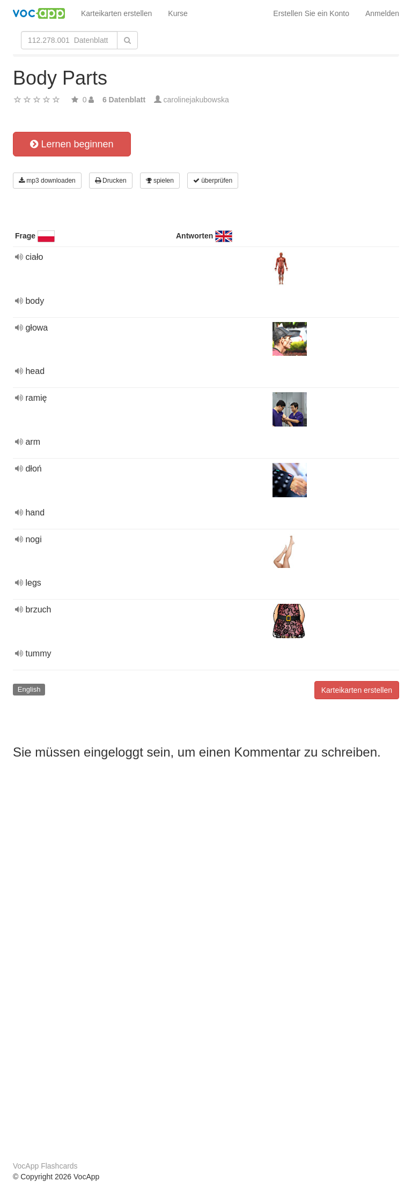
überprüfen (212, 180)
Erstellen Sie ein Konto (311, 13)
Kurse (178, 13)
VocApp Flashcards (45, 1166)
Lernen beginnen (71, 144)
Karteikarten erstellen (116, 13)
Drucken (111, 180)
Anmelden (382, 13)
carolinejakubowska (196, 99)
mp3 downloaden (47, 180)
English (29, 689)
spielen (160, 180)
